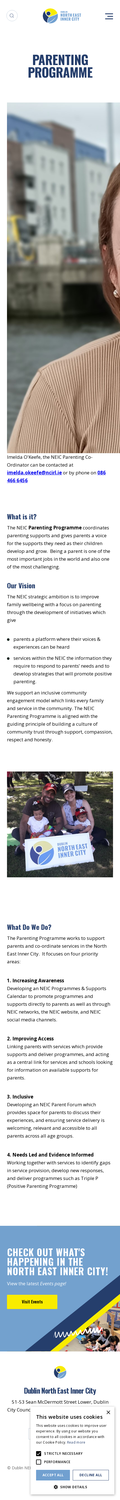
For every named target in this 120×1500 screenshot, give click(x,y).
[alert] (72, 1450)
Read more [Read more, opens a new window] (76, 1442)
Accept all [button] (53, 1475)
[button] (72, 1486)
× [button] (108, 1413)
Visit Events (32, 1301)
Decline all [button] (90, 1475)
